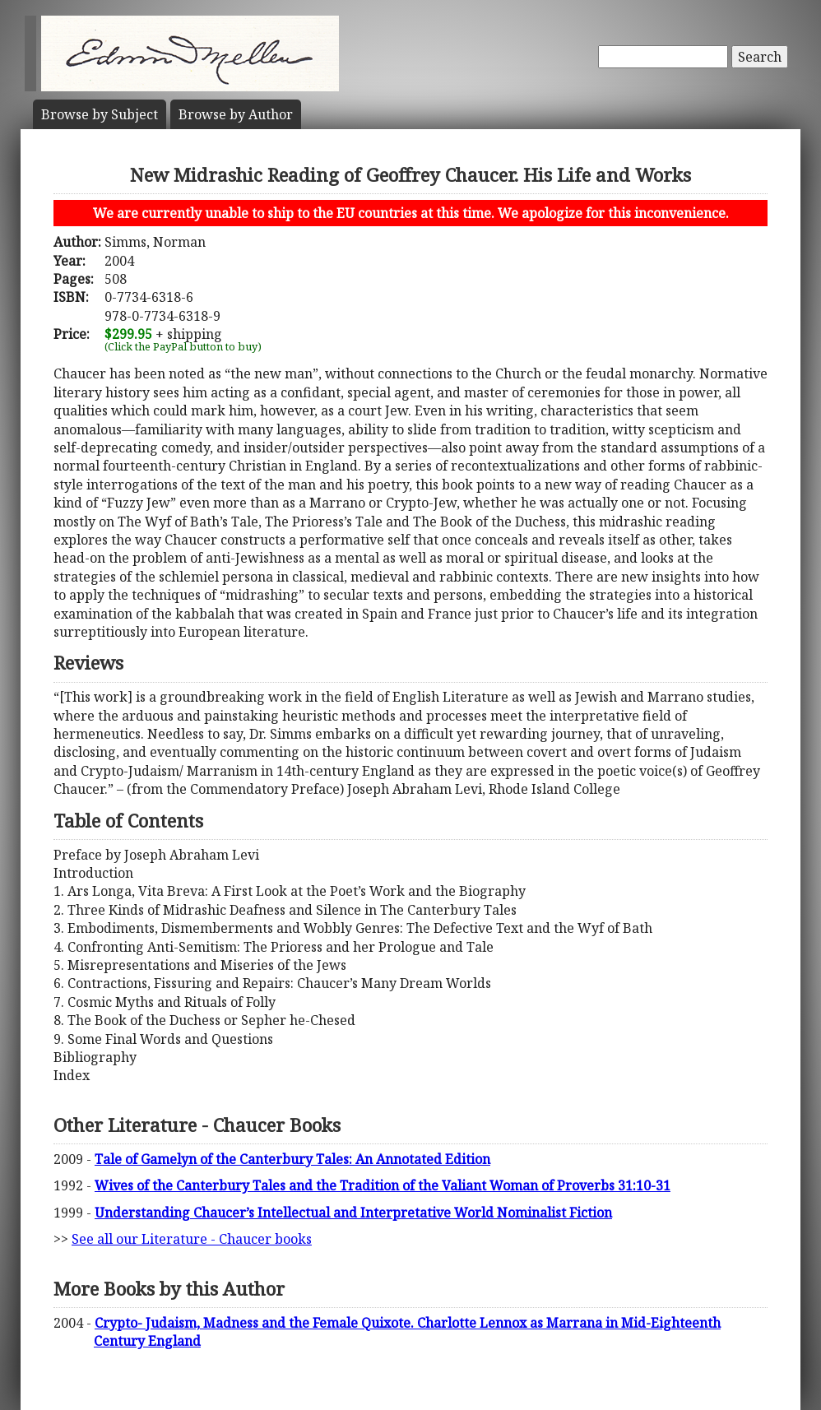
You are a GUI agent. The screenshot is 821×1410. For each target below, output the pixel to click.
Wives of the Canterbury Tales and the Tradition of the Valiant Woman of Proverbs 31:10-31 (382, 1185)
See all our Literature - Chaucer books (192, 1239)
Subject (99, 114)
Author (236, 114)
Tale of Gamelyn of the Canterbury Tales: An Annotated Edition (292, 1159)
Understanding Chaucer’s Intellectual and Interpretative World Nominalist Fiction (353, 1213)
